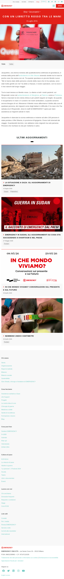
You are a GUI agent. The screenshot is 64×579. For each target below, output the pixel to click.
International (5, 534)
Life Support (5, 397)
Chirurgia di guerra (7, 406)
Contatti (4, 518)
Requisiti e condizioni (8, 500)
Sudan (6, 244)
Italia (11, 64)
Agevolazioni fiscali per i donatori (12, 561)
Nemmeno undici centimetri (19, 336)
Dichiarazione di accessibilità (48, 558)
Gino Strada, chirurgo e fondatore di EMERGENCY (18, 381)
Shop (37, 2)
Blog (25, 11)
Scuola (3, 472)
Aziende (4, 437)
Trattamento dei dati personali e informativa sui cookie (19, 558)
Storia (3, 363)
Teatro (3, 475)
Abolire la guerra (6, 465)
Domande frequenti (7, 497)
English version (5, 575)
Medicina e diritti (6, 409)
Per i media (16, 2)
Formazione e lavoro (8, 416)
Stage (3, 503)
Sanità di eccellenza (8, 413)
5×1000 (3, 434)
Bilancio (4, 372)
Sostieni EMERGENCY (9, 431)
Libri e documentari (7, 478)
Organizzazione (6, 366)
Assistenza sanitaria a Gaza (10, 394)
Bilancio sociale (6, 375)
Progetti (4, 400)
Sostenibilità (5, 378)
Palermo (45, 95)
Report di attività (6, 369)
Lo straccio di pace (7, 462)
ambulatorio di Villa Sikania (29, 75)
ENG (43, 1)
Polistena (58, 95)
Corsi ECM (5, 506)
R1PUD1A (31, 2)
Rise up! (4, 441)
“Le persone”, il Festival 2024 (11, 469)
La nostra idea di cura (8, 403)
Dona (60, 6)
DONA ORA (5, 447)
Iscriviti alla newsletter (8, 531)
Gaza (6, 191)
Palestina (14, 191)
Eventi (3, 481)
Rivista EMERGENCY (8, 525)
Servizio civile (6, 528)
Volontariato (5, 444)
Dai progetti (34, 11)
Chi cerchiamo (6, 493)
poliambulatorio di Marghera (28, 95)
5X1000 (24, 2)
